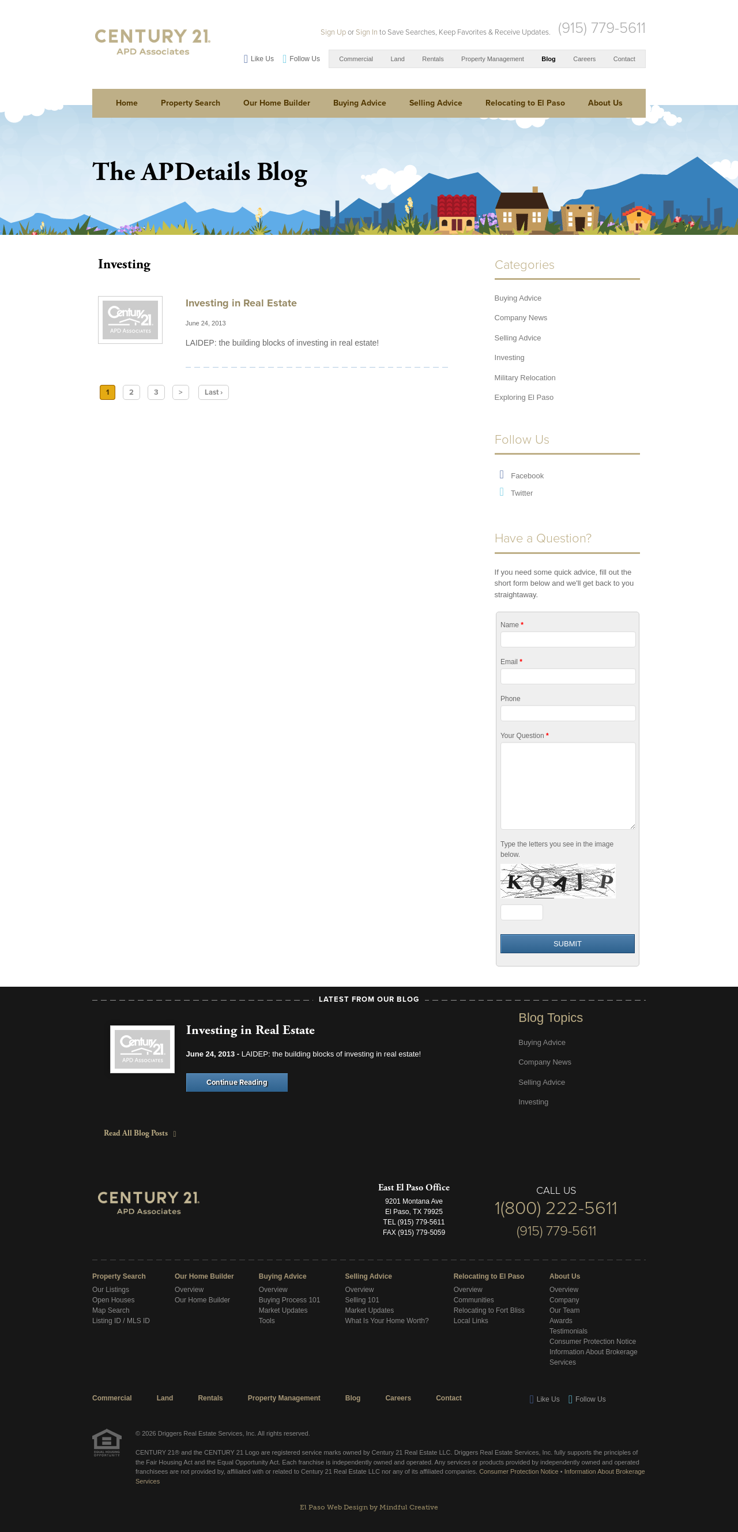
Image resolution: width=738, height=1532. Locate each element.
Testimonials (568, 1331)
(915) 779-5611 (602, 28)
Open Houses (113, 1300)
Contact (624, 58)
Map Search (111, 1310)
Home (127, 103)
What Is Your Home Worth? (386, 1321)
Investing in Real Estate (241, 303)
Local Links (471, 1321)
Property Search (190, 103)
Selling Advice (435, 103)
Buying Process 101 (290, 1300)
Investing (510, 357)
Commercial (356, 58)
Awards (561, 1321)
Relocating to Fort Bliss (489, 1310)
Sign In (367, 32)
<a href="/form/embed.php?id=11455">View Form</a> (568, 789)
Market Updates (283, 1310)
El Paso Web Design (334, 1507)
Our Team (564, 1310)
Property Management (492, 58)
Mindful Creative (408, 1507)
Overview (189, 1290)
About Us (605, 103)
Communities (474, 1300)
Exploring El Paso (524, 397)
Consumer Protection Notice (592, 1342)
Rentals (432, 58)
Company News (521, 317)
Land (397, 58)
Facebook (527, 475)
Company (564, 1300)
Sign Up (333, 32)
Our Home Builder (276, 103)
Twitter (522, 493)
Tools (267, 1321)
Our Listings (110, 1290)
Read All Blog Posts (137, 1133)
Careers (584, 58)
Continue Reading (237, 1082)
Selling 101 (362, 1300)
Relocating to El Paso (525, 103)
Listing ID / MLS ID (121, 1321)
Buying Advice (359, 103)
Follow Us (304, 59)
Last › (214, 392)
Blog (548, 58)
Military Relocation (525, 377)
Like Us (262, 59)
